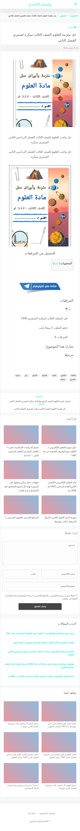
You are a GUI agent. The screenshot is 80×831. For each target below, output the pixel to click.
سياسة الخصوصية (47, 813)
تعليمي (72, 27)
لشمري (72, 379)
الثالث (73, 375)
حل (26, 375)
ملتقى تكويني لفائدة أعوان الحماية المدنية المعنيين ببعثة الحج (44, 643)
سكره (18, 375)
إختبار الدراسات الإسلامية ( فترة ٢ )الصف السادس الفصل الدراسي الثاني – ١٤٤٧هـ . (40, 653)
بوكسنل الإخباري (40, 4)
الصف (54, 375)
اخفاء (56, 263)
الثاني (63, 375)
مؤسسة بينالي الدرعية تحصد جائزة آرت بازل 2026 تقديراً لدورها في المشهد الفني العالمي (39, 666)
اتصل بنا (31, 813)
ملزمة (62, 379)
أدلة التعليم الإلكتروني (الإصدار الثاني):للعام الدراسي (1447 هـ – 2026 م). (40, 676)
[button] (44, 93)
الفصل (34, 375)
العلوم (44, 375)
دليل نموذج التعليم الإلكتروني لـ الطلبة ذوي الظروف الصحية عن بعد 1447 (40, 633)
